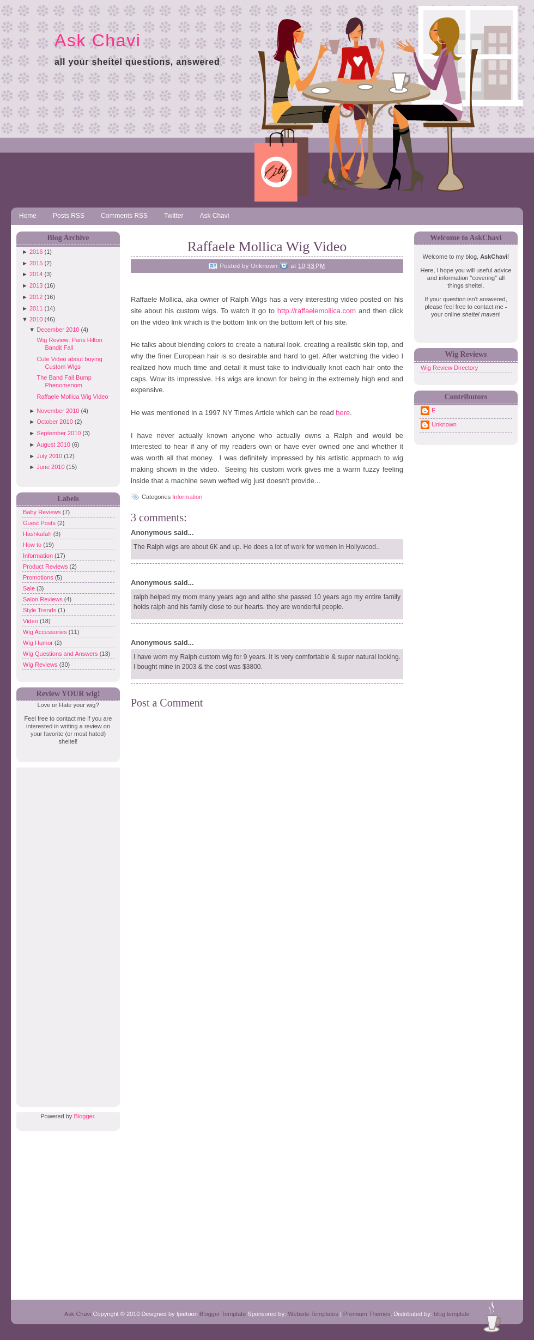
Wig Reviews (41, 664)
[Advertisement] (65, 931)
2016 (36, 251)
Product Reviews (46, 566)
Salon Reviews (43, 599)
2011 (36, 308)
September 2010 (59, 433)
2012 (36, 297)
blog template (452, 1314)
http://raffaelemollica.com (316, 311)
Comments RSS (124, 216)
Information (38, 555)
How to (33, 544)
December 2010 (58, 329)
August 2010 (53, 444)
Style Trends (40, 610)
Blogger (84, 1116)
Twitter (173, 216)
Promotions (39, 577)
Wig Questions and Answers (61, 653)
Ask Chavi (97, 40)
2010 (36, 319)
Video (31, 621)
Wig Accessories (46, 632)
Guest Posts (40, 523)
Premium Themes (367, 1314)
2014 (36, 274)
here (343, 413)
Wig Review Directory (449, 367)
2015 (36, 263)
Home (28, 216)
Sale (30, 588)
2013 (36, 285)
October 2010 (55, 421)
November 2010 (58, 410)
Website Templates (313, 1314)
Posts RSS (68, 216)
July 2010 (49, 456)
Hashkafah (38, 534)
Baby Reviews (43, 512)
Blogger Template (222, 1314)
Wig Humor (38, 642)
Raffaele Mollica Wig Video (72, 396)
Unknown (444, 424)
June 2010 (50, 467)
